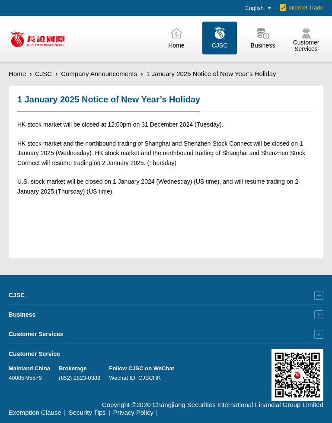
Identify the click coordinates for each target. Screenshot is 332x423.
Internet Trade (305, 7)
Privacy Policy (133, 412)
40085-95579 (25, 378)
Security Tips (87, 412)
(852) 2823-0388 (79, 378)
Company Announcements (99, 73)
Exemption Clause (35, 412)
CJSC (43, 73)
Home (17, 73)
